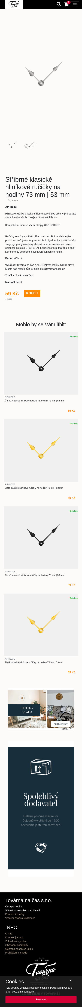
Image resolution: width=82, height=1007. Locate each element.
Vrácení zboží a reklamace (20, 918)
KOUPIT (32, 293)
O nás (8, 933)
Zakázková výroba (15, 941)
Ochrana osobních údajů (19, 949)
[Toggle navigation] (74, 4)
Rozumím (41, 999)
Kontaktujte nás (14, 937)
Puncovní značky (15, 914)
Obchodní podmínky (16, 945)
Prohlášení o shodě (16, 952)
